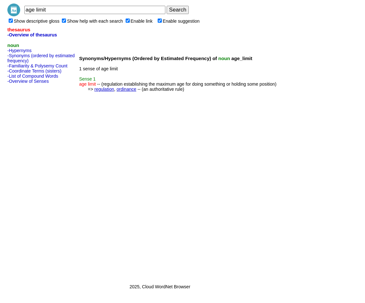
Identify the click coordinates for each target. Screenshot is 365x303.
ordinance (127, 89)
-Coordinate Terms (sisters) (34, 71)
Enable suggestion (179, 21)
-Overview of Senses (28, 81)
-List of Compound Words (32, 76)
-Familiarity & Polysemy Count (37, 65)
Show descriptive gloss (34, 21)
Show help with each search (92, 21)
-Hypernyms (19, 50)
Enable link (139, 21)
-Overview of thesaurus (32, 34)
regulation (104, 89)
